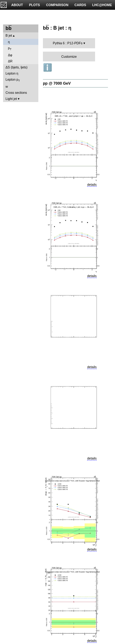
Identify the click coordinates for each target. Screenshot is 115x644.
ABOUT (17, 5)
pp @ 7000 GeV (57, 83)
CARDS (80, 5)
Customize (69, 56)
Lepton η (12, 73)
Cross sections (16, 92)
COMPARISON (57, 5)
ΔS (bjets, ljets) (17, 67)
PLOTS (34, 5)
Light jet (11, 99)
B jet (9, 35)
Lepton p (13, 80)
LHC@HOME (102, 5)
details (92, 184)
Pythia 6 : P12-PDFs (67, 43)
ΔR (10, 61)
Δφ (10, 55)
